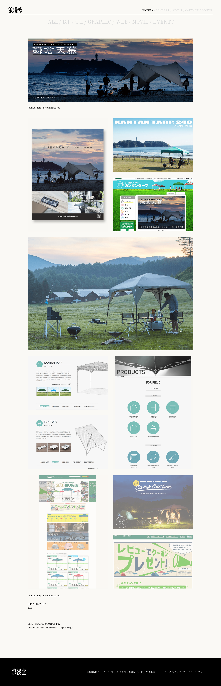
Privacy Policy (169, 672)
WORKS (147, 10)
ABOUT (177, 10)
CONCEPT (162, 10)
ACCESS (206, 10)
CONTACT (192, 10)
